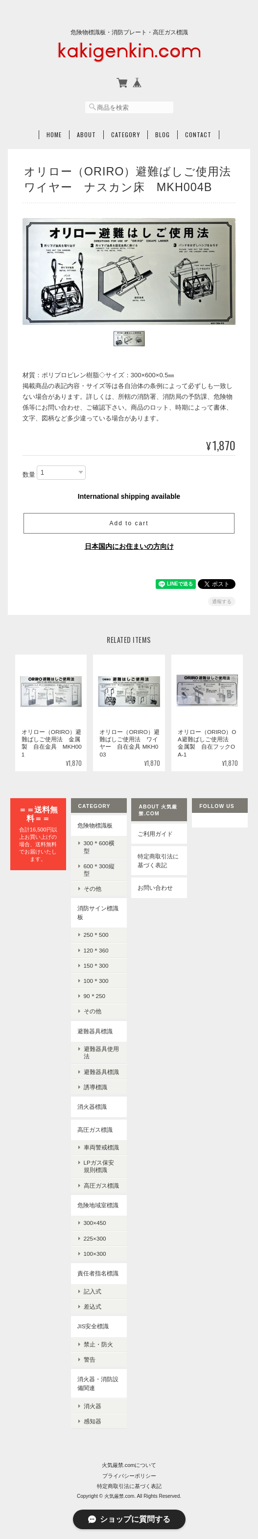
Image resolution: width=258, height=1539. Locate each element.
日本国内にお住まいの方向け (129, 546)
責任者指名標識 (97, 1273)
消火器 (92, 1406)
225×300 (95, 1238)
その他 (92, 888)
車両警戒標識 (101, 1147)
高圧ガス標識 (95, 1129)
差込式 (92, 1306)
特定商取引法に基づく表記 (158, 860)
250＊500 (96, 934)
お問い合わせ (155, 887)
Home (54, 134)
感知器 (92, 1421)
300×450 (95, 1223)
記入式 (92, 1291)
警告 (89, 1359)
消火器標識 (92, 1106)
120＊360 (96, 950)
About (86, 134)
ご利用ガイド (155, 834)
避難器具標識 (95, 1031)
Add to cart (128, 523)
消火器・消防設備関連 (97, 1383)
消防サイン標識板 (97, 912)
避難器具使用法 (101, 1052)
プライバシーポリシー (129, 1476)
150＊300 (96, 965)
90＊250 (95, 996)
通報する (222, 601)
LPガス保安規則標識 (99, 1166)
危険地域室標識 (97, 1205)
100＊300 (96, 980)
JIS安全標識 (93, 1326)
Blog (162, 134)
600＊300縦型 (99, 870)
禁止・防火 (98, 1344)
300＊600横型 (99, 847)
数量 (29, 474)
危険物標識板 (95, 825)
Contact (198, 134)
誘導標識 (95, 1087)
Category (125, 134)
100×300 (95, 1253)
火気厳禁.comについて (129, 1465)
